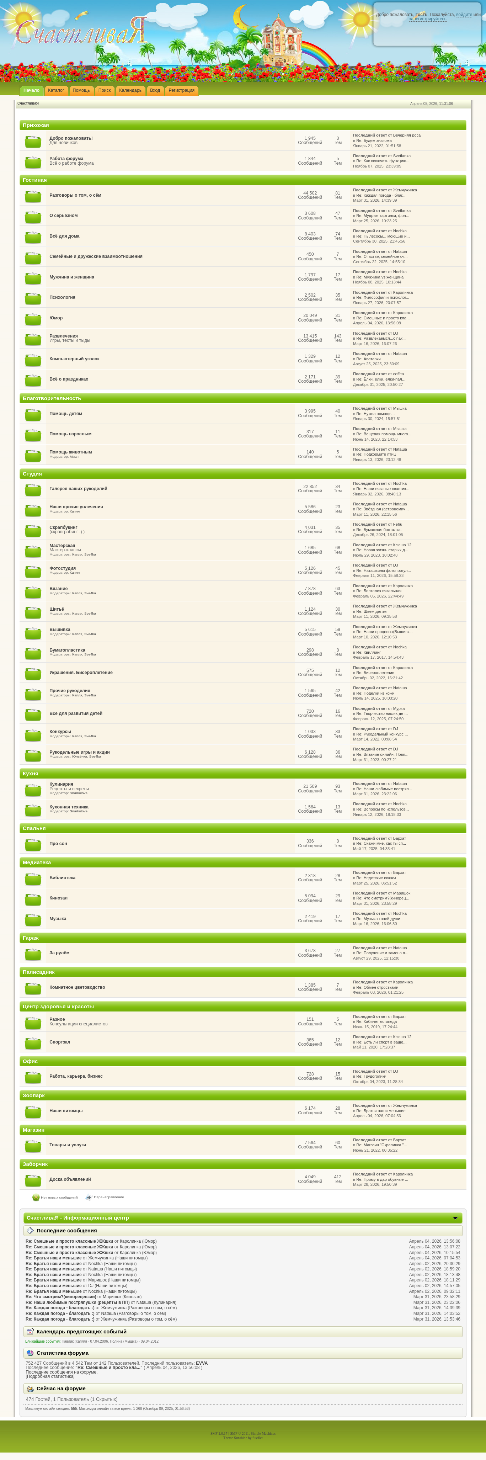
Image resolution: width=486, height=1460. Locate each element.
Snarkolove (78, 793)
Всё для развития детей (75, 713)
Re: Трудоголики (371, 1076)
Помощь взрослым (70, 433)
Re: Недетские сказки (376, 878)
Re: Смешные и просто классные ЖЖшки (69, 1241)
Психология (62, 297)
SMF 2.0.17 (219, 1433)
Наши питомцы (66, 1110)
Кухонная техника (69, 807)
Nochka (400, 231)
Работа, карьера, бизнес (76, 1076)
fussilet (257, 1438)
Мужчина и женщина (71, 277)
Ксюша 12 (402, 545)
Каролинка (403, 292)
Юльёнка (79, 756)
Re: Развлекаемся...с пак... (381, 338)
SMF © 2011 (239, 1433)
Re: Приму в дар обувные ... (382, 1179)
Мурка (399, 708)
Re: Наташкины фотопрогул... (383, 570)
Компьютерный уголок (74, 358)
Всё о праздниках (68, 379)
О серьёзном (63, 215)
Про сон (58, 843)
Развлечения (63, 336)
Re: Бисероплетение (375, 672)
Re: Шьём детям (371, 611)
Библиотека (62, 877)
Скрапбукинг (63, 527)
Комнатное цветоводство (77, 987)
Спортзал (59, 1042)
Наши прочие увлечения (76, 506)
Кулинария (61, 784)
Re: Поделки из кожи (375, 693)
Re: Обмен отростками (377, 987)
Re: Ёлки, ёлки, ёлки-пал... (380, 379)
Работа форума (66, 158)
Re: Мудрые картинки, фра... (382, 215)
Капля (75, 511)
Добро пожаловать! (71, 138)
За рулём (59, 952)
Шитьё (56, 609)
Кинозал (58, 898)
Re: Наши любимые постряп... (384, 789)
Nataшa (400, 251)
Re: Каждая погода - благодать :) (60, 1307)
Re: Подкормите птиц (376, 454)
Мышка (400, 408)
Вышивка (59, 629)
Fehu (397, 524)
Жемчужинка (405, 190)
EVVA (202, 1363)
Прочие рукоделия (69, 690)
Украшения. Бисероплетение (81, 672)
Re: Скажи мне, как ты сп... (381, 843)
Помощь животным (70, 452)
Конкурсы (60, 731)
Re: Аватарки (368, 359)
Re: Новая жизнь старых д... (382, 550)
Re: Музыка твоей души (378, 919)
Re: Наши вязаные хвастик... (382, 489)
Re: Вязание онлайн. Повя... (382, 754)
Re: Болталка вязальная (378, 591)
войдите (464, 14)
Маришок (401, 893)
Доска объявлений (70, 1179)
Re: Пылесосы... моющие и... (383, 236)
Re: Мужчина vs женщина (380, 277)
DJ (395, 333)
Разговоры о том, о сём (75, 195)
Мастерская (62, 545)
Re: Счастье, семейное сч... (381, 256)
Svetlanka (402, 156)
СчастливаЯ (28, 103)
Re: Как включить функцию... (383, 161)
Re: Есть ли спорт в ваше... (381, 1042)
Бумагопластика (67, 650)
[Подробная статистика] (50, 1376)
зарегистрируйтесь (428, 18)
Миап (74, 456)
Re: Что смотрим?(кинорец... (382, 898)
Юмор (56, 317)
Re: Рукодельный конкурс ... (382, 734)
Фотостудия (62, 568)
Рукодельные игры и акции (79, 752)
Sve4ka (90, 554)
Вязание (58, 588)
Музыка (57, 918)
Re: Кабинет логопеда (376, 1021)
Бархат (399, 838)
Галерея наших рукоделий (78, 488)
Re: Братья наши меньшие (381, 1111)
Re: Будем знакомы (374, 140)
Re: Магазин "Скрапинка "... (381, 1145)
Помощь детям (65, 413)
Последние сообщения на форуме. (61, 1372)
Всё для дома (64, 236)
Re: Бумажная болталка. (379, 529)
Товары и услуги (67, 1144)
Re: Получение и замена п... (382, 953)
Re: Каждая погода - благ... (381, 195)
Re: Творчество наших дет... (382, 713)
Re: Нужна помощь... (375, 414)
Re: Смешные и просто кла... (383, 318)
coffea (398, 374)
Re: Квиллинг (368, 652)
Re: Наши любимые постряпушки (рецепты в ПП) (78, 1302)
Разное (57, 1019)
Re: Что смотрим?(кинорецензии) (61, 1296)
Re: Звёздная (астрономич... (382, 509)
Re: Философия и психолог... (382, 297)
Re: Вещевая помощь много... (383, 434)
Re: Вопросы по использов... (382, 809)
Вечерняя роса (407, 135)
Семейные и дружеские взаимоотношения (96, 256)
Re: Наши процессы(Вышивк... (384, 632)
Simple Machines (263, 1433)
